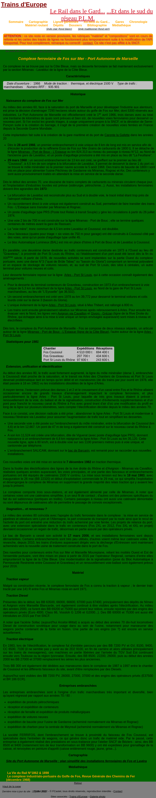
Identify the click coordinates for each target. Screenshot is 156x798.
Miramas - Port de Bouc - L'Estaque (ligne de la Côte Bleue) (68, 331)
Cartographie (38, 21)
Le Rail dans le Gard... (77, 11)
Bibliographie (97, 25)
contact (88, 42)
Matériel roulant (36, 25)
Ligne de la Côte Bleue (46, 51)
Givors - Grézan (101, 313)
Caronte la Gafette (117, 135)
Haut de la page (12, 786)
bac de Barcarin (78, 450)
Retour (78, 783)
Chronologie (138, 21)
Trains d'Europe (24, 4)
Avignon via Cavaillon (72, 313)
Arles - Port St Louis (78, 275)
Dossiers (75, 25)
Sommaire (16, 21)
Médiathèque (121, 25)
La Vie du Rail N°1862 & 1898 (28, 773)
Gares (119, 21)
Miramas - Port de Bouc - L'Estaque (42, 151)
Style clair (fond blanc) (59, 28)
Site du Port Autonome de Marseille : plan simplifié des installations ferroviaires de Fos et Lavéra (76, 761)
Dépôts (58, 25)
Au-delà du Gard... (97, 21)
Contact (117, 791)
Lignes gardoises (65, 21)
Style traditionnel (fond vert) (94, 28)
